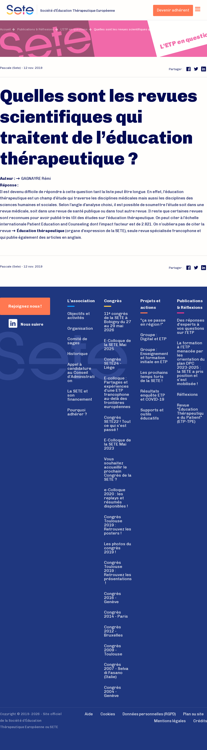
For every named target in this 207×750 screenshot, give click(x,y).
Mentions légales (170, 721)
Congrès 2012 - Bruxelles (113, 631)
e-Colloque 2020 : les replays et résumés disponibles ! (116, 498)
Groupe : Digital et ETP (153, 336)
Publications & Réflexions (35, 29)
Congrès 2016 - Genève (112, 597)
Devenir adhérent (173, 10)
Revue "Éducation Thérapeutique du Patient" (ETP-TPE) (190, 413)
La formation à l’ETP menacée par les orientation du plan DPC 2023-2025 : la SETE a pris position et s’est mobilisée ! (191, 363)
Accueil (5, 29)
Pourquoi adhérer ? (77, 412)
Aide (89, 714)
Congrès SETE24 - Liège (112, 363)
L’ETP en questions (74, 29)
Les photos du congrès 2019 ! (117, 547)
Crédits (200, 721)
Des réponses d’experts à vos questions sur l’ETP (190, 326)
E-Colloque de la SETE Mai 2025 (117, 344)
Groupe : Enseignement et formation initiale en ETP (154, 355)
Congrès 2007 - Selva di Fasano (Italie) (116, 670)
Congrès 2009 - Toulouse (113, 649)
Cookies (107, 714)
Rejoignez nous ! (25, 306)
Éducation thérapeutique (40, 230)
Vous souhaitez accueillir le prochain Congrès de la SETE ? (117, 469)
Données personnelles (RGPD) (149, 714)
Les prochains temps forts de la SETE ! (154, 376)
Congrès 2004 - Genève (112, 691)
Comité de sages (77, 340)
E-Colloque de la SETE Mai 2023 (117, 444)
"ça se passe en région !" (153, 322)
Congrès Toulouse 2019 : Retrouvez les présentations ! (118, 572)
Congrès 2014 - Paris (116, 614)
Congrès (113, 300)
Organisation (80, 328)
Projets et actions (150, 304)
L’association (81, 300)
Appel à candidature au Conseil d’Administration (81, 372)
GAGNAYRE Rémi (36, 178)
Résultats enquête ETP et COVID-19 (152, 395)
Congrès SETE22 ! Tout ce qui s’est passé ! (117, 423)
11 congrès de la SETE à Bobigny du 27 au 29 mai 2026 (117, 321)
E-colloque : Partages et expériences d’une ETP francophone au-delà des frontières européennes (117, 392)
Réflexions (187, 394)
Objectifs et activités (78, 315)
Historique (77, 353)
